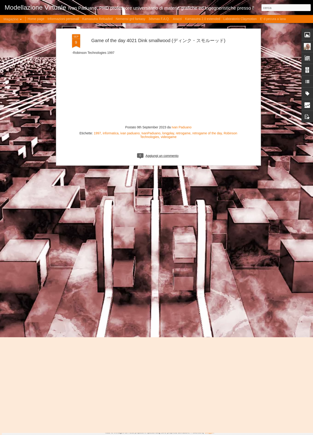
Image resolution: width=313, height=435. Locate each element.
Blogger (209, 432)
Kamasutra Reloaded (97, 19)
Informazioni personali (63, 19)
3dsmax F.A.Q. (159, 19)
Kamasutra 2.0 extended (202, 19)
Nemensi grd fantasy (130, 19)
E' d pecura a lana (273, 19)
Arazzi (177, 19)
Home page (36, 19)
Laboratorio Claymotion (240, 19)
